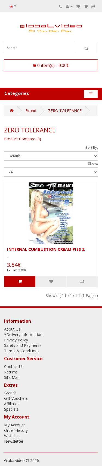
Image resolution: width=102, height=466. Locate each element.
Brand (31, 110)
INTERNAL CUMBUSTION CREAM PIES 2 (46, 249)
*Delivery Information (23, 334)
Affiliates (11, 403)
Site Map (12, 377)
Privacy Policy (16, 340)
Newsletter (13, 441)
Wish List (12, 435)
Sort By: (91, 147)
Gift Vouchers (16, 398)
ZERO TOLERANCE (65, 110)
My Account (14, 424)
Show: (93, 163)
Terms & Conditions (21, 350)
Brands (10, 392)
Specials (11, 409)
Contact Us (14, 366)
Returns (11, 372)
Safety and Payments (23, 345)
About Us (12, 329)
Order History (16, 430)
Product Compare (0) (22, 138)
